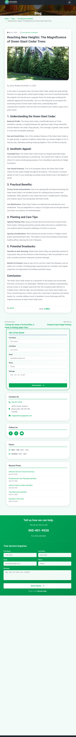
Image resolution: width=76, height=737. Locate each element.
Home (7, 19)
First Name (12, 338)
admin (12, 308)
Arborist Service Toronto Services (21, 472)
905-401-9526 (16, 403)
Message (12, 371)
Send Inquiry (38, 386)
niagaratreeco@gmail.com (21, 416)
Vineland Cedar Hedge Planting (59, 325)
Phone (11, 363)
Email (10, 354)
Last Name (12, 346)
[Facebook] (11, 434)
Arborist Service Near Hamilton (21, 486)
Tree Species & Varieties (25, 19)
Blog (37, 13)
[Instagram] (16, 434)
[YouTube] (22, 434)
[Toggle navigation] (69, 2)
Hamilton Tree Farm (16, 500)
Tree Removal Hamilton (18, 493)
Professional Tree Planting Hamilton (23, 479)
